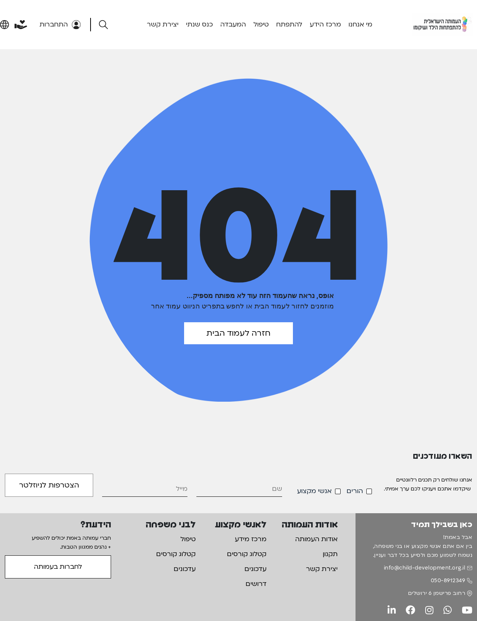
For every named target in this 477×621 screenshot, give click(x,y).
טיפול (261, 24)
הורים (355, 491)
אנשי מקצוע (314, 491)
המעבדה (233, 24)
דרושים (256, 584)
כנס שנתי (199, 24)
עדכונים (255, 569)
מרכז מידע (250, 539)
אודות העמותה (316, 539)
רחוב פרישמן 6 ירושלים (436, 593)
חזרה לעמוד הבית (238, 333)
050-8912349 (448, 580)
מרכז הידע (325, 24)
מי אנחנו (360, 24)
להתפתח (289, 24)
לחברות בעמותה (58, 566)
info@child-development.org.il (424, 567)
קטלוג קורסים (246, 554)
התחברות (60, 24)
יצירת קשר (163, 24)
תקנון (330, 554)
